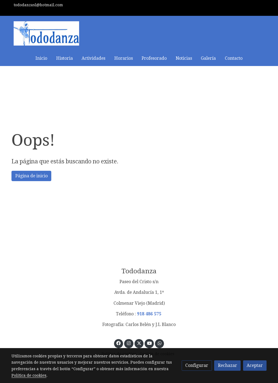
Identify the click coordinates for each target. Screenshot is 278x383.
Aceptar (255, 365)
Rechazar (227, 365)
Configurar (196, 365)
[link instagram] (129, 343)
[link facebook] (118, 343)
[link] (46, 33)
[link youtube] (149, 343)
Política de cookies (28, 375)
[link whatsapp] (159, 343)
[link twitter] (139, 343)
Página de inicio (31, 175)
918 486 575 (149, 313)
